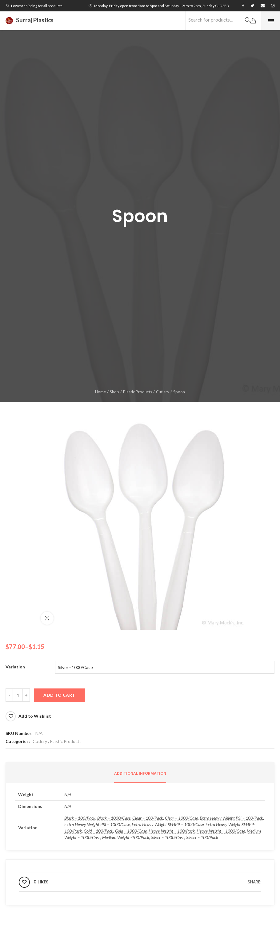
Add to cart (59, 695)
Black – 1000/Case (113, 818)
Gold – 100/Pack (98, 831)
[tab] (140, 773)
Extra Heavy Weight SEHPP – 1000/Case (168, 824)
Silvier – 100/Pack (202, 837)
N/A (39, 733)
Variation (15, 666)
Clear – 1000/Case (181, 818)
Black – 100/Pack (79, 818)
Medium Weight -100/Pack (125, 837)
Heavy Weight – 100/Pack (172, 831)
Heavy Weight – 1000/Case (221, 831)
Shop (114, 391)
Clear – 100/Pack (147, 818)
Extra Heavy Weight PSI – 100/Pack (231, 818)
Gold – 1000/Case (131, 831)
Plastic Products (137, 391)
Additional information (140, 773)
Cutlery (162, 391)
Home (100, 391)
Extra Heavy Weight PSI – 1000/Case (97, 824)
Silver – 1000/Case (167, 837)
